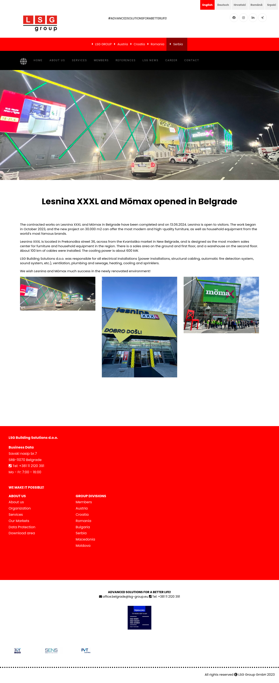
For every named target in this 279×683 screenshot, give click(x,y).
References (126, 60)
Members (101, 60)
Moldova (83, 545)
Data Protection (22, 527)
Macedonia (85, 539)
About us (57, 60)
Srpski (271, 5)
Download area (22, 533)
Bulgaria (83, 527)
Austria (122, 44)
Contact (191, 60)
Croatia (139, 44)
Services (79, 60)
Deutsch (218, 5)
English (202, 5)
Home (38, 60)
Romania (157, 44)
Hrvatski (236, 5)
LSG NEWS (150, 60)
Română (254, 5)
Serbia (178, 44)
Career (171, 60)
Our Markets (19, 520)
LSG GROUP (103, 44)
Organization (20, 508)
